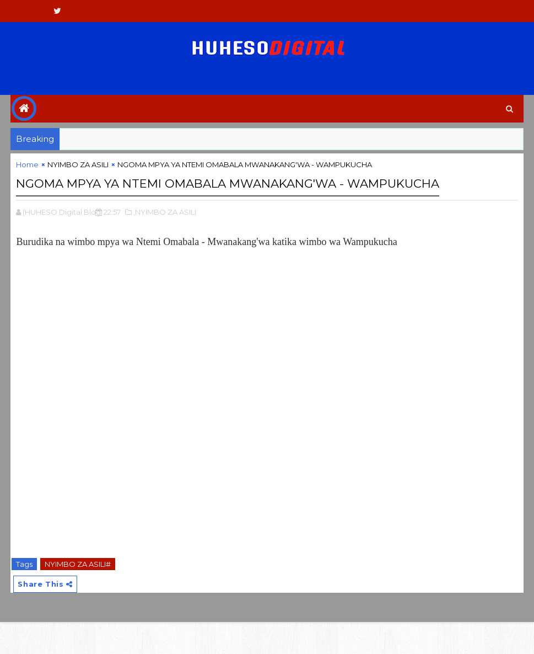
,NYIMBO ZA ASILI (164, 240)
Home (27, 172)
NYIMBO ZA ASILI (78, 172)
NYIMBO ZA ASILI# (78, 592)
